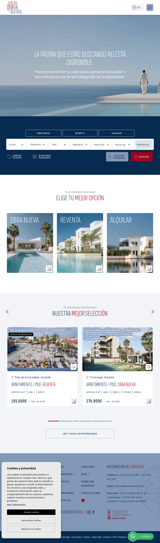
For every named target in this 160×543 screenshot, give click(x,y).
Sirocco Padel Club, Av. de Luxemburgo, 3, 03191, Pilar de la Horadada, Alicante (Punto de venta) (127, 497)
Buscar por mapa (117, 157)
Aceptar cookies (31, 512)
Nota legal (65, 537)
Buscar (142, 156)
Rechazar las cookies (31, 529)
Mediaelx (122, 537)
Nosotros (87, 466)
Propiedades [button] (64, 474)
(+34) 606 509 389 (129, 474)
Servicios (63, 481)
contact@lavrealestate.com (130, 486)
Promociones (65, 492)
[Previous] (7, 311)
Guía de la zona (90, 492)
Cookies (86, 537)
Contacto (63, 500)
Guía (84, 474)
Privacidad (76, 537)
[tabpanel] (42, 366)
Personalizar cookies (31, 520)
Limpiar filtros (14, 156)
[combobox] (16, 144)
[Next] (152, 311)
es (136, 7)
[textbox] (17, 144)
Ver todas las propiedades (80, 433)
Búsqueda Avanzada (41, 156)
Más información (16, 504)
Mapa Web (97, 537)
